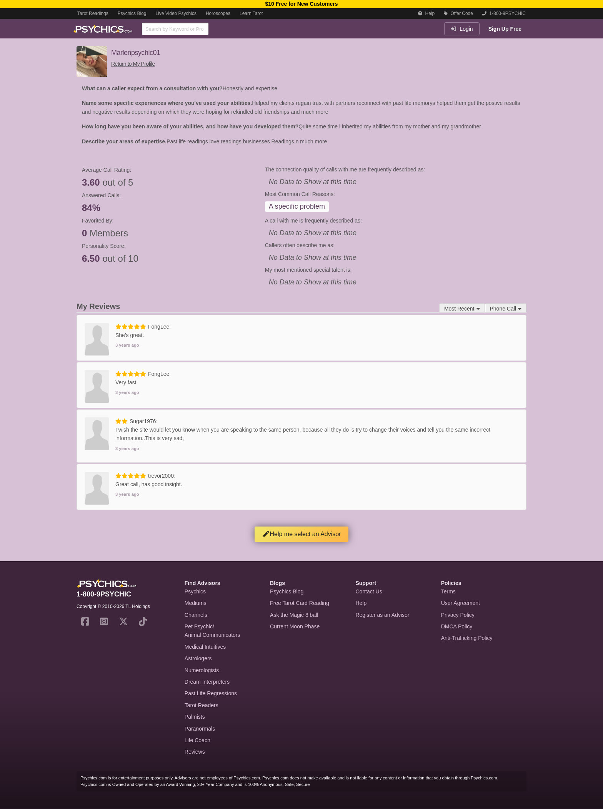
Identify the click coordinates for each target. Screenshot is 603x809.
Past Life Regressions (211, 693)
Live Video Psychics (176, 13)
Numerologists (202, 670)
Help (426, 13)
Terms (448, 591)
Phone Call (506, 309)
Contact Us (368, 591)
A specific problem (297, 206)
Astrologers (198, 658)
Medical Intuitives (205, 647)
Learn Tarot (251, 13)
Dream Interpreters (207, 682)
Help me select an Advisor (301, 534)
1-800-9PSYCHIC (504, 13)
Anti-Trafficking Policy (467, 638)
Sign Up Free (504, 29)
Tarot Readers (201, 705)
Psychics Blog (132, 13)
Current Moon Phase (295, 626)
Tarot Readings (92, 13)
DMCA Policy (457, 626)
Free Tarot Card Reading (299, 603)
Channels (196, 615)
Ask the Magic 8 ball (294, 615)
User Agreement (460, 603)
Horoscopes (218, 13)
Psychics (195, 591)
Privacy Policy (458, 615)
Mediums (196, 603)
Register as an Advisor (382, 615)
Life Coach (197, 740)
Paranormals (200, 729)
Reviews (195, 752)
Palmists (195, 717)
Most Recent (462, 309)
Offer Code (458, 13)
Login (462, 29)
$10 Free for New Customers (301, 4)
